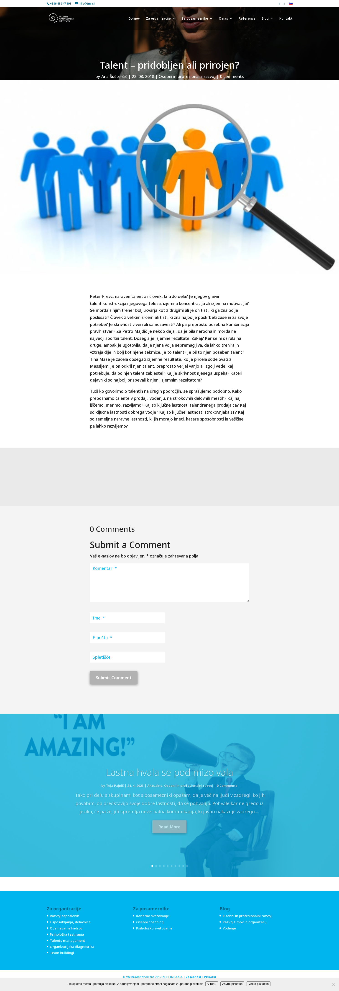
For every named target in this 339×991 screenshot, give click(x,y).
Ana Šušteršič (114, 76)
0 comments (232, 76)
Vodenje (229, 928)
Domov (134, 19)
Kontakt (286, 19)
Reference (247, 19)
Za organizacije (158, 19)
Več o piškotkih (258, 984)
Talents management (67, 940)
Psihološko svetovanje (154, 928)
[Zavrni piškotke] (333, 984)
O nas (223, 19)
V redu (211, 984)
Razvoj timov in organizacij (244, 922)
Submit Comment (114, 677)
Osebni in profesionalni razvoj (187, 76)
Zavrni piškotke (232, 984)
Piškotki (210, 977)
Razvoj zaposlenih (64, 916)
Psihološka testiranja (67, 934)
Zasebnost (193, 977)
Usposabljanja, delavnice (70, 922)
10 (187, 866)
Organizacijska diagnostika (72, 946)
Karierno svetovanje (152, 916)
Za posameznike (194, 19)
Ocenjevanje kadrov (66, 928)
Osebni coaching (149, 922)
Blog (265, 19)
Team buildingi (62, 952)
